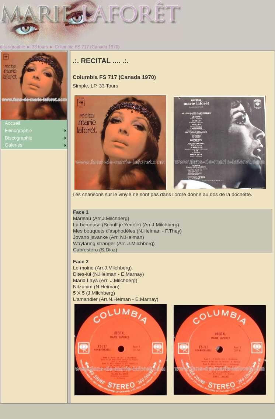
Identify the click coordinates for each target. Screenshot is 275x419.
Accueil (12, 123)
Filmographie (18, 130)
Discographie (18, 138)
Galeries (13, 145)
